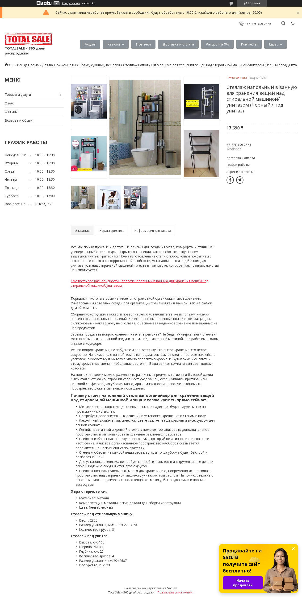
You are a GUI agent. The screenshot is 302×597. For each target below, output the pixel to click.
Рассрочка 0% (217, 44)
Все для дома (28, 65)
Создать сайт (71, 3)
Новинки (143, 44)
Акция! (90, 44)
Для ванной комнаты (59, 65)
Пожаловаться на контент (176, 592)
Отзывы (11, 111)
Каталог (114, 44)
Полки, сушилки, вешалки (99, 65)
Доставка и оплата (178, 44)
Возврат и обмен (19, 120)
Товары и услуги (18, 94)
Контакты (249, 44)
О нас (9, 103)
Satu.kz (172, 588)
